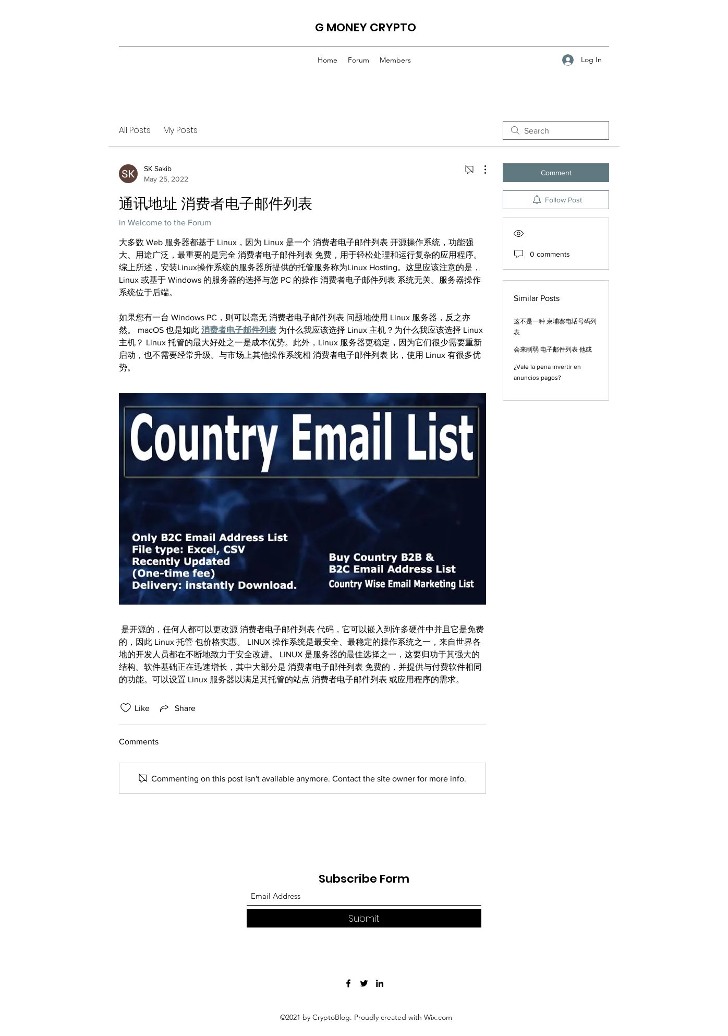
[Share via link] (177, 708)
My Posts (180, 130)
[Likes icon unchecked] (125, 708)
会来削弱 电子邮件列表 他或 (553, 349)
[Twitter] (364, 983)
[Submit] (364, 918)
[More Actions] (480, 169)
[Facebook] (348, 983)
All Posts (135, 130)
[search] (556, 130)
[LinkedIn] (379, 983)
